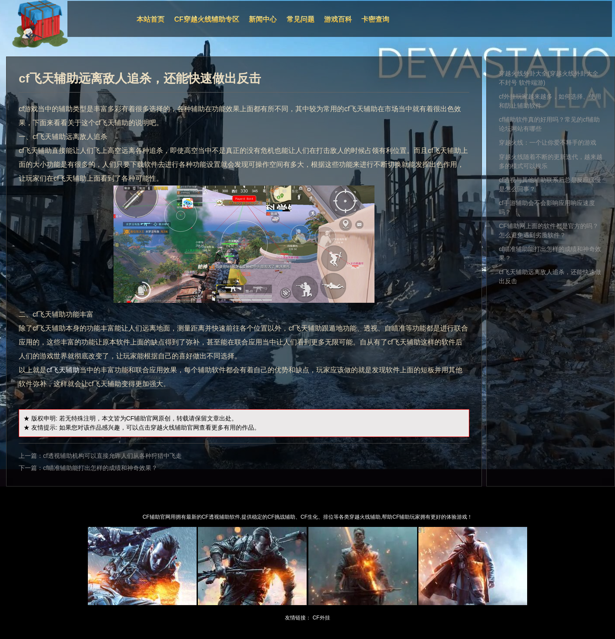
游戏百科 (338, 19)
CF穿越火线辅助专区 (206, 19)
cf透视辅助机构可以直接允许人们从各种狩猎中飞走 (112, 455)
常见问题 (300, 19)
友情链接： (298, 618)
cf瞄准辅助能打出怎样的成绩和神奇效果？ (100, 467)
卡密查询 (375, 19)
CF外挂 (321, 618)
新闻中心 (263, 19)
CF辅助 (136, 418)
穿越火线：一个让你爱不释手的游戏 (547, 142)
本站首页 (150, 19)
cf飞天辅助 (63, 370)
